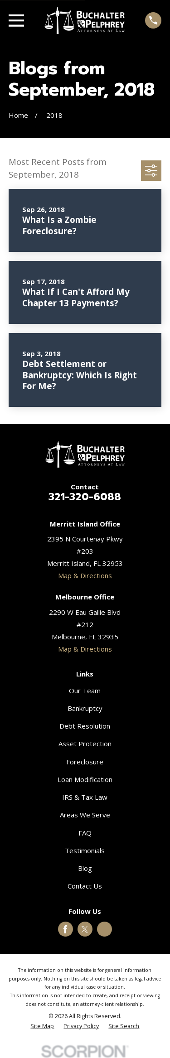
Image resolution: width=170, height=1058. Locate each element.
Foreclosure (84, 761)
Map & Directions (85, 575)
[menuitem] (42, 1026)
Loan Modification (85, 779)
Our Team (85, 690)
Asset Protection (85, 743)
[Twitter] (85, 929)
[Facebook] (65, 929)
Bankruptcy (85, 708)
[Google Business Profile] (105, 929)
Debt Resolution (84, 725)
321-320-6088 (85, 496)
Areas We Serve (85, 814)
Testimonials (85, 850)
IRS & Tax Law (84, 797)
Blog (85, 868)
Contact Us (85, 885)
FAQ (85, 832)
